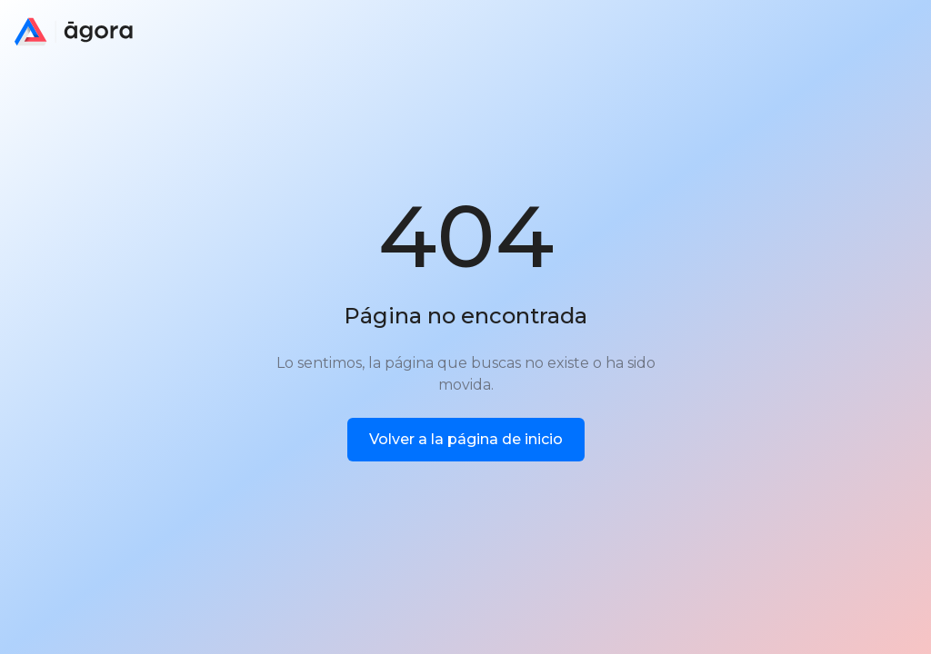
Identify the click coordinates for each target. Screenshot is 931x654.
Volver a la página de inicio (466, 439)
